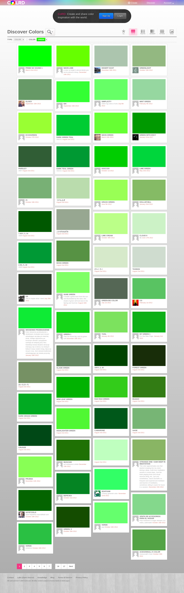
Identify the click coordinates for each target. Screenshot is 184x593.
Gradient (152, 32)
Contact (10, 578)
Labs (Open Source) (25, 578)
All (123, 32)
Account (167, 3)
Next (71, 566)
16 (58, 566)
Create (134, 3)
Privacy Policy (82, 578)
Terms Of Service (65, 578)
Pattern (162, 32)
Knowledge (42, 578)
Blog (52, 578)
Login (120, 16)
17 (64, 566)
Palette (143, 32)
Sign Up (106, 16)
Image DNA (172, 32)
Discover (151, 3)
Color (133, 32)
